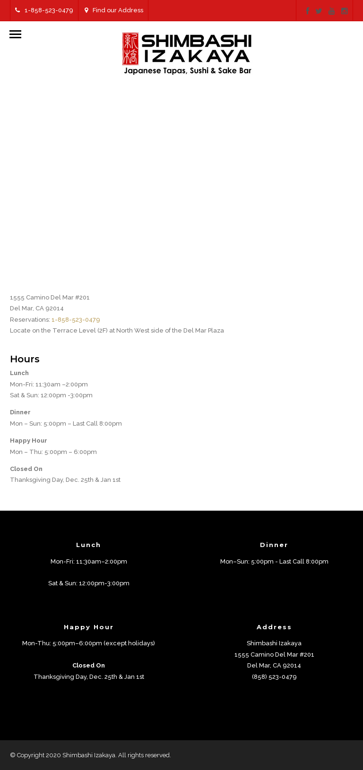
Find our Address (114, 10)
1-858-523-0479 (44, 10)
